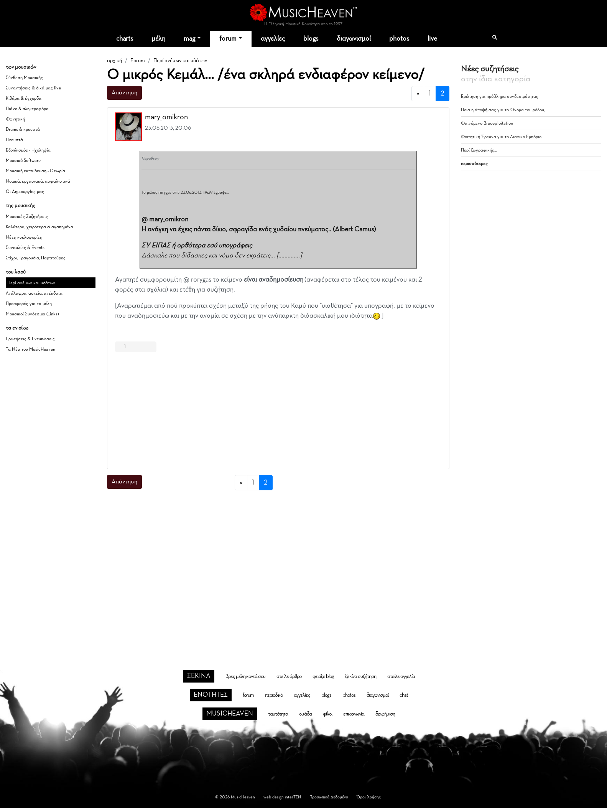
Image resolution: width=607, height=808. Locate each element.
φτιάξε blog (323, 676)
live (432, 38)
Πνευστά (14, 140)
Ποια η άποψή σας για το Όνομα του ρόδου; (503, 110)
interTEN (293, 797)
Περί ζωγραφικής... (479, 150)
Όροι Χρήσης (369, 797)
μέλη (158, 38)
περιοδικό (274, 695)
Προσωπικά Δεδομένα (328, 797)
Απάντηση (124, 93)
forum (228, 38)
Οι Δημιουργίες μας (25, 192)
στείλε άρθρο (288, 676)
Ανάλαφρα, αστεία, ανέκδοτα (34, 293)
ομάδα (305, 714)
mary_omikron (166, 117)
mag (189, 38)
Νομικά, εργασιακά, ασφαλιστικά (38, 181)
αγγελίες (273, 38)
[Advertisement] (278, 409)
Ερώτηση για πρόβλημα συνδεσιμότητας (499, 96)
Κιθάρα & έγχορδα (23, 98)
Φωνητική (15, 119)
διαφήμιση (385, 714)
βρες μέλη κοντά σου (245, 676)
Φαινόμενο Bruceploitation (487, 123)
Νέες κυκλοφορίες (24, 237)
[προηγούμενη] (417, 94)
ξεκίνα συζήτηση (360, 676)
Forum (137, 60)
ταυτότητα (278, 714)
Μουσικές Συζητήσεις (27, 216)
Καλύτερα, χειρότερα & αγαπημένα (39, 227)
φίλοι (327, 714)
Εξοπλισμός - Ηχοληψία (28, 150)
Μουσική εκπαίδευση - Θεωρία (35, 171)
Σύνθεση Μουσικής (24, 78)
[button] (436, 117)
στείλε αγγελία (401, 676)
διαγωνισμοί (354, 38)
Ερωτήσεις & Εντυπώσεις (30, 339)
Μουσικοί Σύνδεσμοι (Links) (32, 314)
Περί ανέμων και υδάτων (31, 283)
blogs (310, 38)
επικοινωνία (353, 714)
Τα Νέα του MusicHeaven (30, 349)
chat (404, 695)
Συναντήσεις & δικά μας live (33, 88)
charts (124, 38)
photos (399, 38)
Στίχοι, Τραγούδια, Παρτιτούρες (36, 258)
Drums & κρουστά (23, 129)
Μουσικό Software (23, 160)
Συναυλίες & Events (25, 248)
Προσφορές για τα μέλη (29, 304)
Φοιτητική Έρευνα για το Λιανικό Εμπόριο (501, 137)
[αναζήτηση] (467, 37)
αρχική (114, 60)
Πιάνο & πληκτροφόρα (27, 109)
